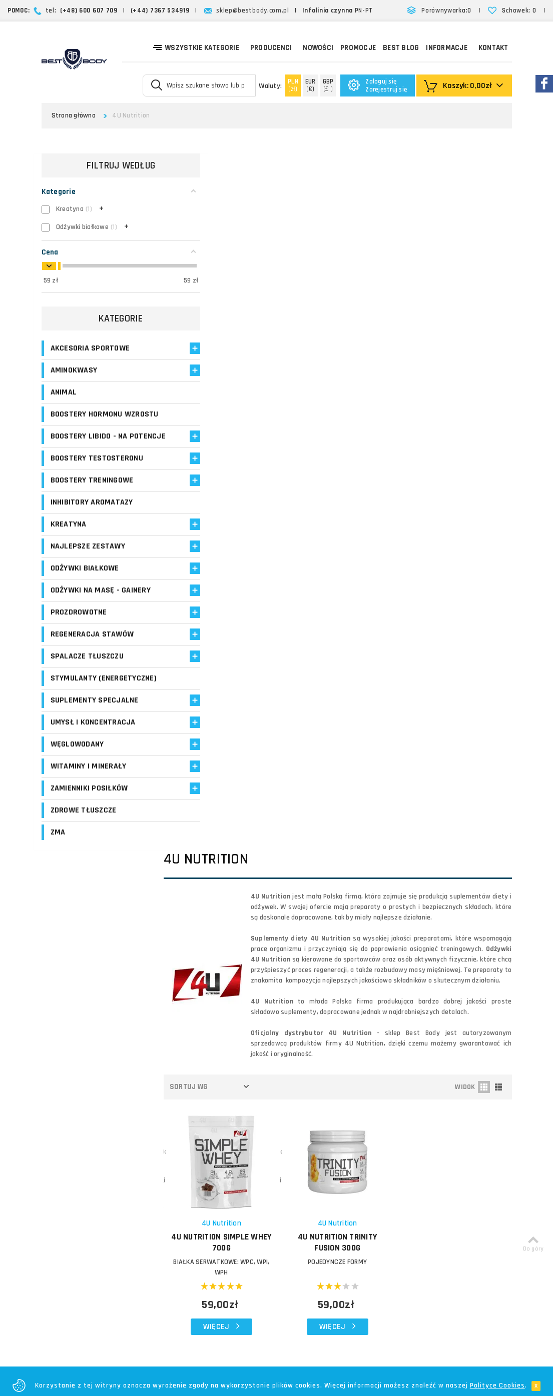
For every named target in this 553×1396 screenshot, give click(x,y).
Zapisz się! (276, 990)
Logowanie (214, 1075)
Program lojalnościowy (218, 1129)
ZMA (58, 845)
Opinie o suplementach (220, 1152)
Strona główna (74, 115)
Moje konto (215, 1087)
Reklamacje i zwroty (309, 1147)
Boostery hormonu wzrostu (105, 417)
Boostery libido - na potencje (89, 444)
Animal (64, 395)
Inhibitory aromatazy (92, 515)
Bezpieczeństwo (303, 1183)
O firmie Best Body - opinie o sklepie (323, 1081)
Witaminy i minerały (89, 779)
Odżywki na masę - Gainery (101, 603)
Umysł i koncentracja (93, 735)
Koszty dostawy (303, 1099)
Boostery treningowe (92, 493)
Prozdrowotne (79, 625)
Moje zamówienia (225, 1099)
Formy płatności (303, 1123)
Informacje (446, 47)
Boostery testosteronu (97, 471)
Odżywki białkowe (85, 581)
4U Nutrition (241, 516)
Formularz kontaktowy (436, 1163)
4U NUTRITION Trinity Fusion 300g (348, 535)
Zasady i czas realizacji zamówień (331, 1111)
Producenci (271, 47)
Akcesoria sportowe (90, 351)
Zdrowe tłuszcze (84, 823)
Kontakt (493, 47)
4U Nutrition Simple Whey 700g (241, 535)
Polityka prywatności (310, 1159)
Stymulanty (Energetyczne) (104, 691)
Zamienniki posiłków (89, 801)
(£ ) (328, 85)
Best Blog (401, 47)
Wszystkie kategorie (196, 47)
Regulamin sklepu (305, 1171)
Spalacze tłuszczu (87, 669)
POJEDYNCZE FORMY (348, 555)
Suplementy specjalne (95, 713)
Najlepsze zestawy (88, 559)
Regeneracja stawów (92, 647)
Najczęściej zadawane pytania (325, 1135)
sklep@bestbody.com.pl (252, 10)
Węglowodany (77, 757)
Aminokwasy (74, 373)
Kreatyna (69, 537)
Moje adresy (217, 1111)
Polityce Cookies (497, 1385)
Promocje (358, 47)
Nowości (318, 47)
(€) (310, 85)
